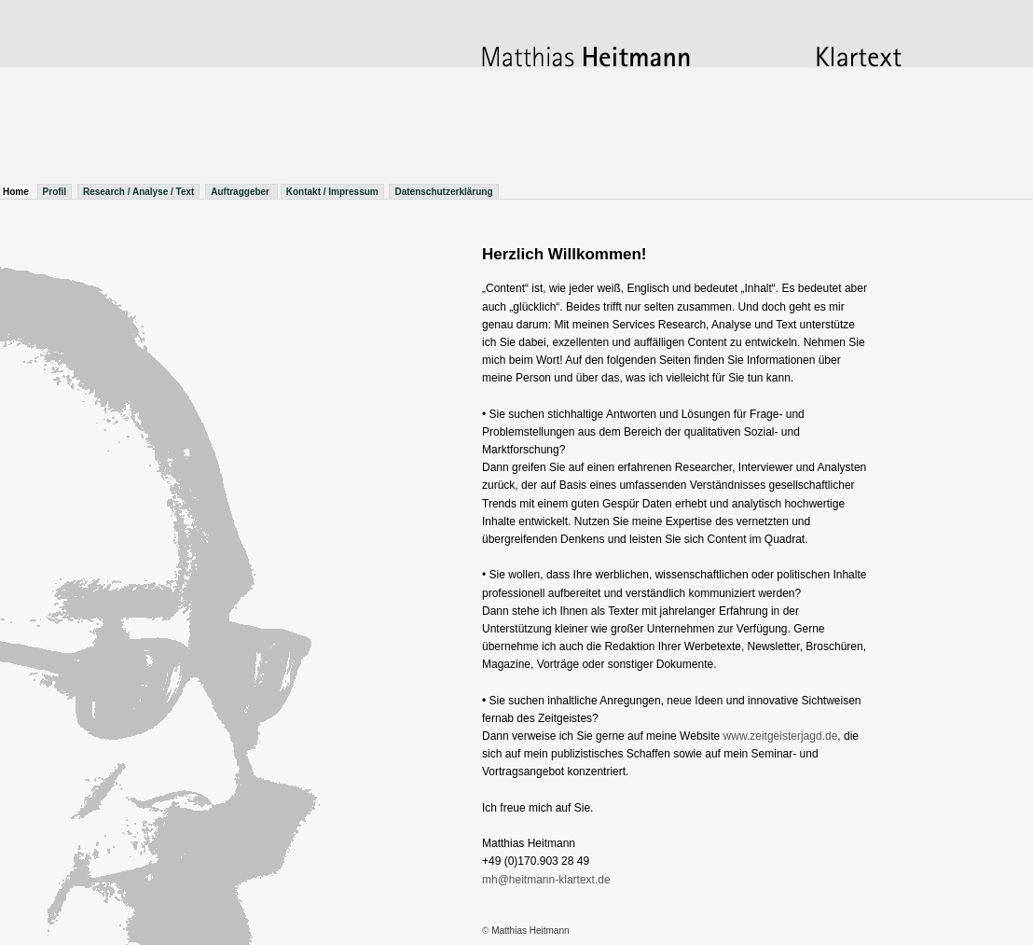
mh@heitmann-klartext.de (546, 879)
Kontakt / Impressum (332, 192)
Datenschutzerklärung (443, 192)
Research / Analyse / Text (139, 192)
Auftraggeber (241, 192)
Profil (55, 192)
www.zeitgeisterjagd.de (780, 736)
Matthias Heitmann (530, 930)
